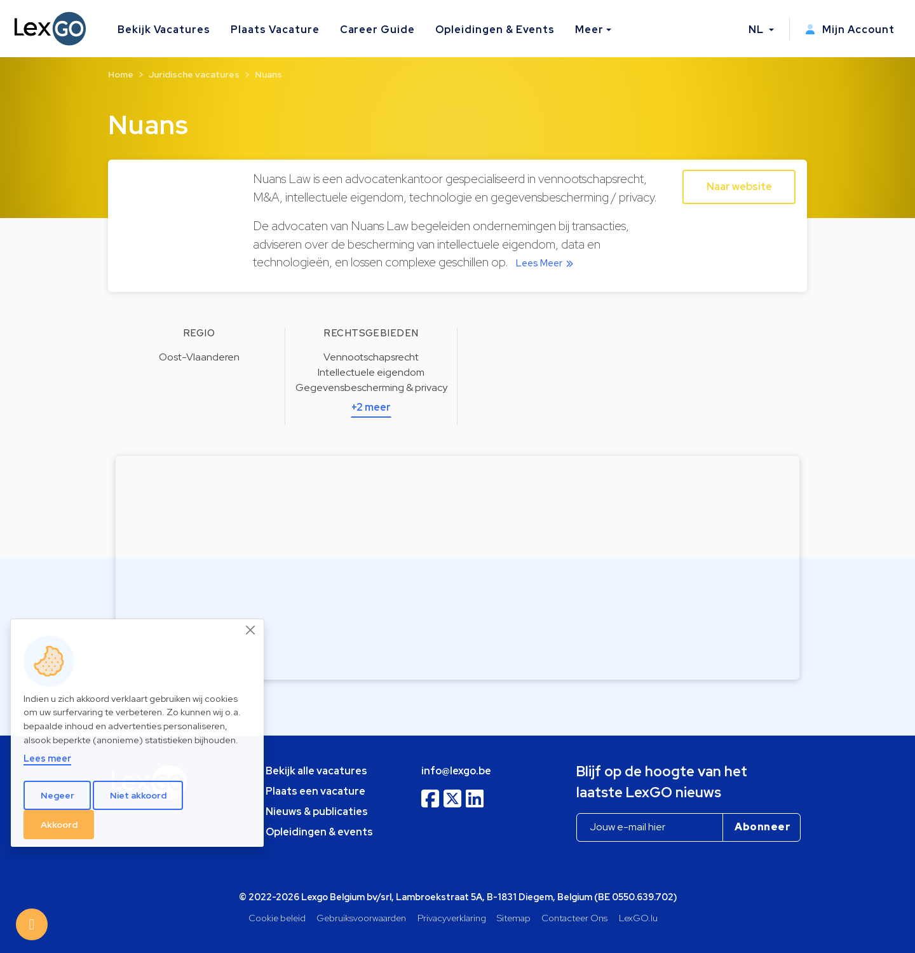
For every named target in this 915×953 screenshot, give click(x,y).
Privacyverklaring (451, 918)
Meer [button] (589, 29)
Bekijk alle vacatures (316, 771)
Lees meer (47, 758)
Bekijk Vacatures (164, 29)
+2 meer (371, 407)
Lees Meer (547, 263)
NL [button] (757, 29)
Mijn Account (850, 29)
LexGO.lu (638, 918)
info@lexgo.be (456, 771)
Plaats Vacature (275, 29)
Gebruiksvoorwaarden (361, 918)
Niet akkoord (138, 795)
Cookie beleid (277, 918)
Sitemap (514, 918)
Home (120, 74)
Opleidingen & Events (495, 29)
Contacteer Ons (574, 918)
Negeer (57, 795)
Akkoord (59, 824)
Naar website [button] (739, 186)
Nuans (268, 74)
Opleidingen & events (319, 832)
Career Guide (378, 29)
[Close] (251, 630)
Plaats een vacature (315, 791)
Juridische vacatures (194, 74)
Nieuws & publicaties (317, 811)
